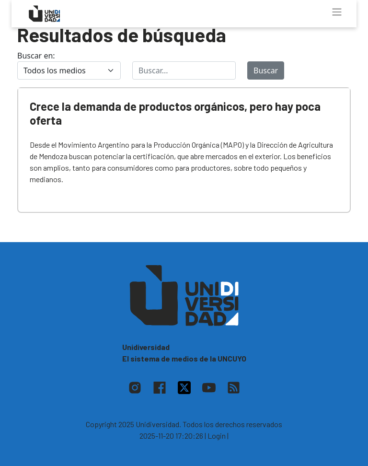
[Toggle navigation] (337, 12)
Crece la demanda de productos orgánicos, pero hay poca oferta (175, 113)
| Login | (217, 435)
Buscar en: (36, 55)
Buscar (265, 70)
